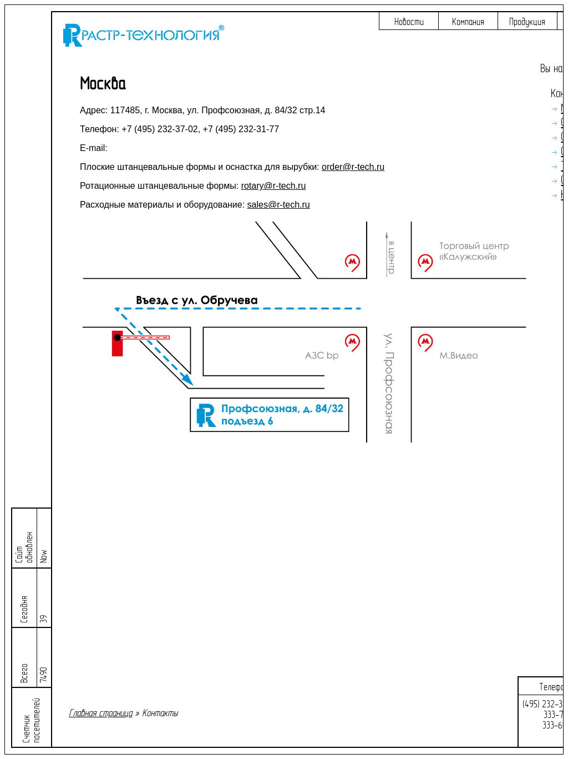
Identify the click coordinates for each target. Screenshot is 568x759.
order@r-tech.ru (353, 167)
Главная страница (100, 713)
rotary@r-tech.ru (273, 185)
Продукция (527, 22)
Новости (409, 22)
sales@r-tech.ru (278, 204)
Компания (468, 22)
